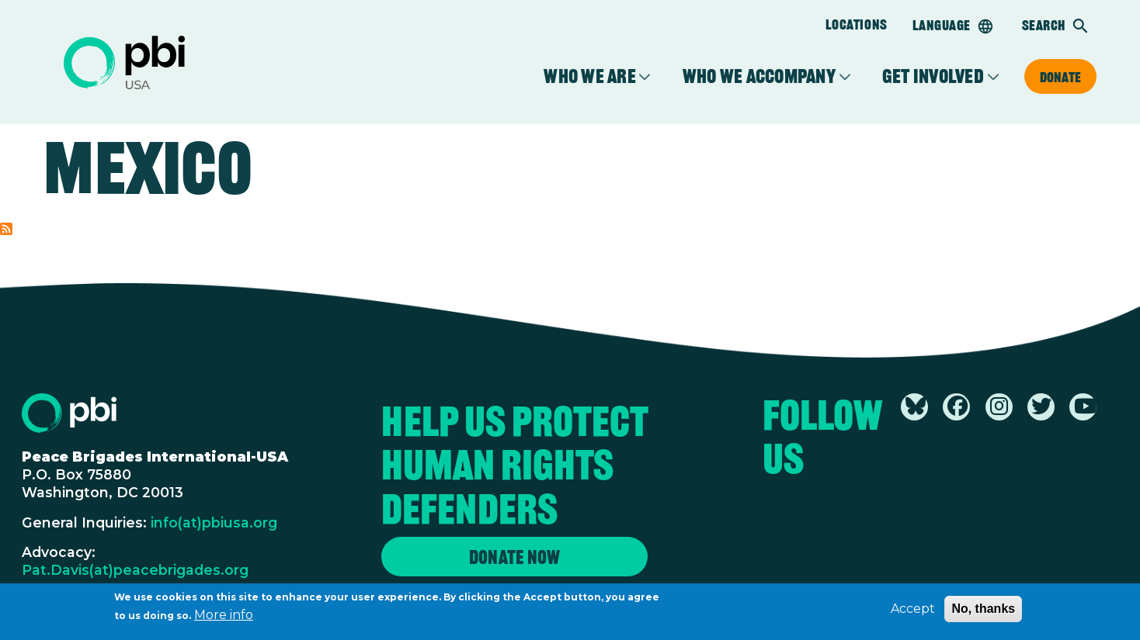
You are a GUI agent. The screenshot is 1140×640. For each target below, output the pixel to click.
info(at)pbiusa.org (214, 522)
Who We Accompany (759, 76)
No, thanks (983, 612)
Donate (1060, 76)
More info (223, 618)
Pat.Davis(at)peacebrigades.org (135, 570)
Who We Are (590, 76)
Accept (913, 612)
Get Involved (933, 76)
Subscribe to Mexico (6, 229)
